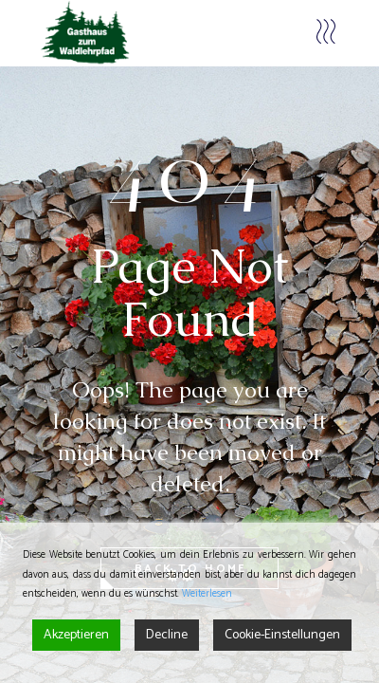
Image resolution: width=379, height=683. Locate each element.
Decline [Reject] (167, 635)
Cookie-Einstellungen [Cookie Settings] (282, 635)
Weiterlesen (207, 593)
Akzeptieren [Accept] (76, 635)
